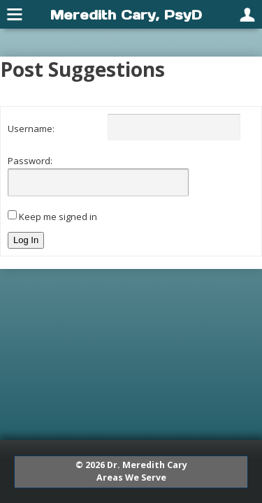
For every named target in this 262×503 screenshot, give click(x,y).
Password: (30, 160)
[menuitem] (15, 14)
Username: (31, 128)
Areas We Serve (131, 477)
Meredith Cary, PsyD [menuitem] (126, 14)
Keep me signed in (58, 216)
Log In (25, 240)
